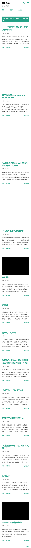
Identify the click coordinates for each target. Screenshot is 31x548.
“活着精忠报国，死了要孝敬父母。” (15, 446)
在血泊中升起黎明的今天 (13, 418)
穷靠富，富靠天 (9, 332)
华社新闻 (11, 10)
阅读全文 (26, 47)
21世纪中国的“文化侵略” (13, 230)
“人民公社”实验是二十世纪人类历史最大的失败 (15, 164)
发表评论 (8, 47)
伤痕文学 (6, 475)
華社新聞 (6, 3)
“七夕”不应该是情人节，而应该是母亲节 (15, 28)
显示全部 (25, 18)
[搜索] (24, 3)
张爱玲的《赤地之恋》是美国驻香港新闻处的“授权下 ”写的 (15, 361)
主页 (3, 10)
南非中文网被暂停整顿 (12, 522)
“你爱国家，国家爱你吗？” (14, 390)
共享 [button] (3, 47)
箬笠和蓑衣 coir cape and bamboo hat (13, 96)
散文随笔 (20, 10)
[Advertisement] (15, 71)
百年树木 (6, 277)
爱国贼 (5, 305)
